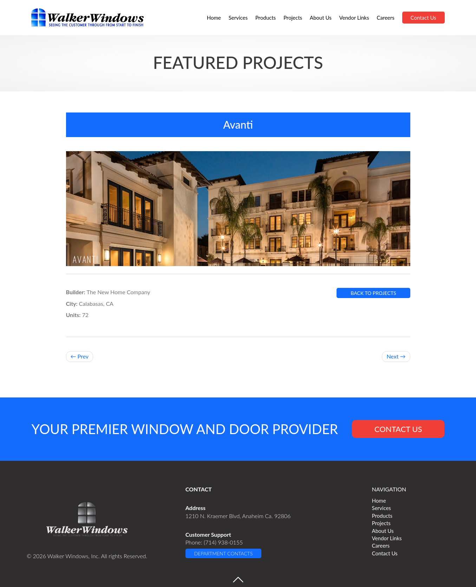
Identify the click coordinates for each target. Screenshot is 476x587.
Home (214, 17)
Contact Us (423, 17)
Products (265, 17)
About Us (321, 17)
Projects (292, 17)
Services (238, 17)
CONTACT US (398, 429)
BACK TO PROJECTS (373, 293)
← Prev (80, 356)
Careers (385, 17)
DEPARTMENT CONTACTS (223, 553)
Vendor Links (354, 17)
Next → (395, 356)
